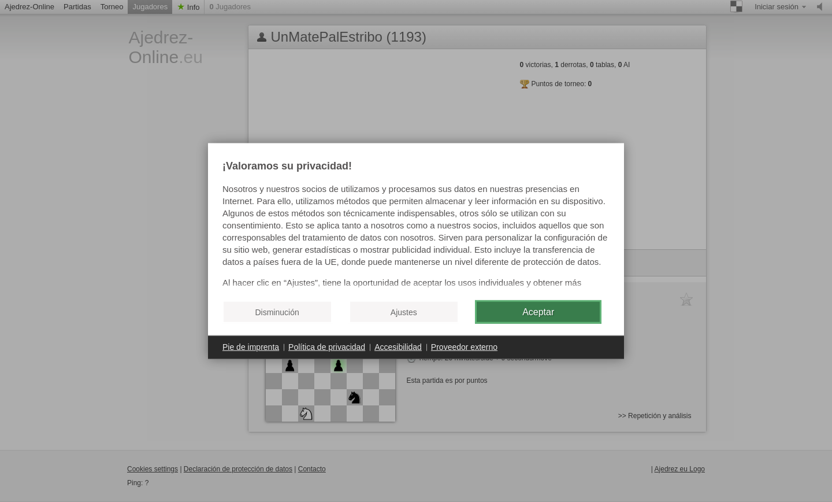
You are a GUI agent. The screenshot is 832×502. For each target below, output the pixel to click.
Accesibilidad (398, 347)
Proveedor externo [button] (464, 347)
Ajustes (404, 311)
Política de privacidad (326, 347)
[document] (416, 226)
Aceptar (538, 311)
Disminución (277, 311)
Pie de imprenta (250, 347)
